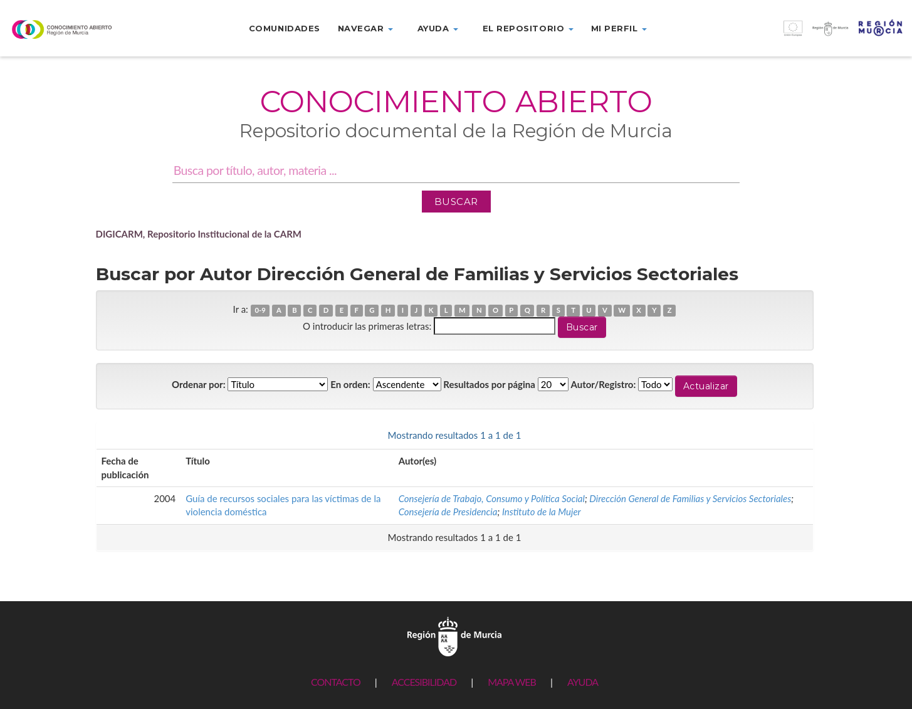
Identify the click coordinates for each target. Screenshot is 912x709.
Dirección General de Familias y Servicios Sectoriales (690, 498)
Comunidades (284, 28)
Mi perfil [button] (619, 28)
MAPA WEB (512, 682)
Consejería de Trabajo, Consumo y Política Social (492, 498)
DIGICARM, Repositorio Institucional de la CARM (199, 233)
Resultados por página (489, 384)
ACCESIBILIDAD (424, 682)
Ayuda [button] (437, 28)
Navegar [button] (365, 28)
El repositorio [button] (528, 28)
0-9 (259, 310)
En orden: (350, 384)
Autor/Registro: (603, 384)
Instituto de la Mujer (541, 511)
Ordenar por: (199, 384)
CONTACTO (335, 682)
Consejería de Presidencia (448, 511)
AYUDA (582, 682)
